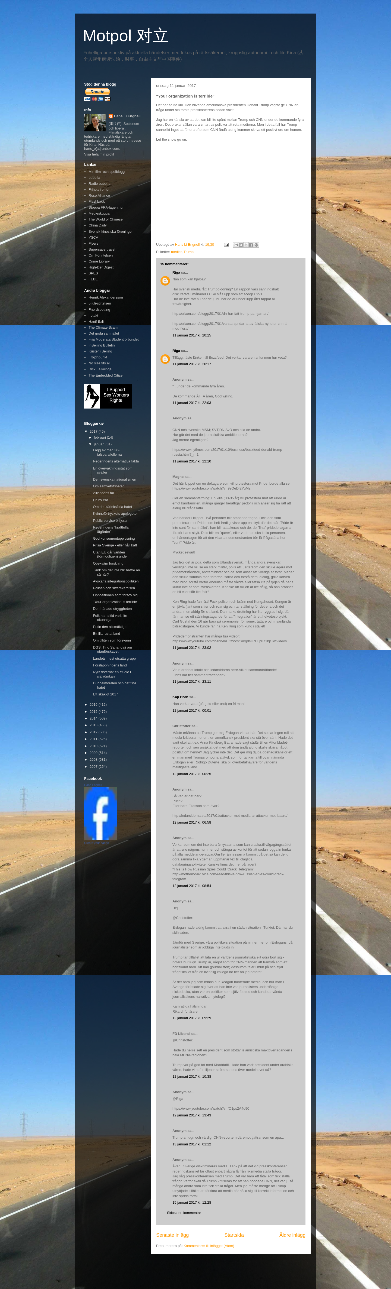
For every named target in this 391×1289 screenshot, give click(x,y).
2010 (94, 746)
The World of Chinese (106, 219)
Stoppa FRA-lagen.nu (105, 207)
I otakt (93, 315)
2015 (94, 712)
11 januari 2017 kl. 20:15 (191, 335)
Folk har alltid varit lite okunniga (110, 618)
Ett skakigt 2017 (105, 694)
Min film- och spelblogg (107, 172)
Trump (189, 252)
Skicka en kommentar (184, 1213)
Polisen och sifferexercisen (114, 588)
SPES (93, 273)
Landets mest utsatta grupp (114, 658)
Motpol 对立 (126, 36)
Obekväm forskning (108, 563)
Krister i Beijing (100, 351)
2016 (94, 704)
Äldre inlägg (292, 1235)
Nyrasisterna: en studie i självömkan (112, 674)
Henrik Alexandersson (106, 297)
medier (176, 252)
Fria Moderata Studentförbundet (113, 339)
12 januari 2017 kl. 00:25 (191, 774)
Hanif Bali (96, 321)
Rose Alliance (99, 195)
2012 (94, 732)
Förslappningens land (110, 665)
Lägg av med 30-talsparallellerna (107, 452)
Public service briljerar (110, 521)
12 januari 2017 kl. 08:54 (191, 886)
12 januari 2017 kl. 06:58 (191, 822)
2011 (94, 739)
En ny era (100, 500)
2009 (94, 753)
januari (100, 444)
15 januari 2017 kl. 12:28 (191, 1202)
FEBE (93, 279)
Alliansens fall (104, 493)
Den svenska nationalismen (114, 479)
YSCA (93, 237)
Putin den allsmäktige (110, 627)
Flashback (97, 201)
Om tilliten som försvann (112, 640)
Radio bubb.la (99, 184)
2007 (94, 767)
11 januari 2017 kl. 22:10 (191, 461)
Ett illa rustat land (106, 633)
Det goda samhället (104, 333)
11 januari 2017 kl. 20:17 (191, 364)
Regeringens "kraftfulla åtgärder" (110, 529)
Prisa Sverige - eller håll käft (115, 545)
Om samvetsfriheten (108, 486)
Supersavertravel (102, 249)
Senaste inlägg (172, 1235)
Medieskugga (99, 213)
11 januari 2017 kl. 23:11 (191, 681)
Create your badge (96, 842)
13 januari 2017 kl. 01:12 (191, 1144)
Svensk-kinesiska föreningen (111, 231)
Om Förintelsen (101, 255)
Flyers (93, 243)
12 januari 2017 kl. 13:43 (191, 1115)
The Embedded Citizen (106, 375)
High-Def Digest (101, 267)
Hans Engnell (93, 784)
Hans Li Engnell (127, 116)
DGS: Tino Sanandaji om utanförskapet (112, 649)
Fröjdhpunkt (98, 357)
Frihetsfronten (99, 189)
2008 (94, 759)
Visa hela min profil (99, 154)
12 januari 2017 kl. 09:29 (191, 1018)
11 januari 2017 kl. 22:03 (191, 403)
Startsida (234, 1235)
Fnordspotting (99, 309)
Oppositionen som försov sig (115, 595)
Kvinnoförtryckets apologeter (115, 513)
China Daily (97, 225)
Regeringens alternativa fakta (116, 461)
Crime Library (99, 261)
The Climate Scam (103, 327)
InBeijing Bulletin (102, 345)
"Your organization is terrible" (115, 602)
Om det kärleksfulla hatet (112, 507)
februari (100, 437)
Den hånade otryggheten (112, 609)
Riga (176, 272)
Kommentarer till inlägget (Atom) (209, 1246)
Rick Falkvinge (100, 369)
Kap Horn (180, 697)
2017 (94, 431)
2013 (94, 725)
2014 (94, 718)
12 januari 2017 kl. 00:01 (191, 710)
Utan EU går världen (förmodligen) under (110, 554)
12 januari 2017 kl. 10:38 (191, 1076)
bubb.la (94, 178)
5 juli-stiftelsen (100, 303)
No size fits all (99, 363)
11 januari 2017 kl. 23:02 (191, 648)
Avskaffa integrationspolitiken (115, 581)
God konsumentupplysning (114, 538)
